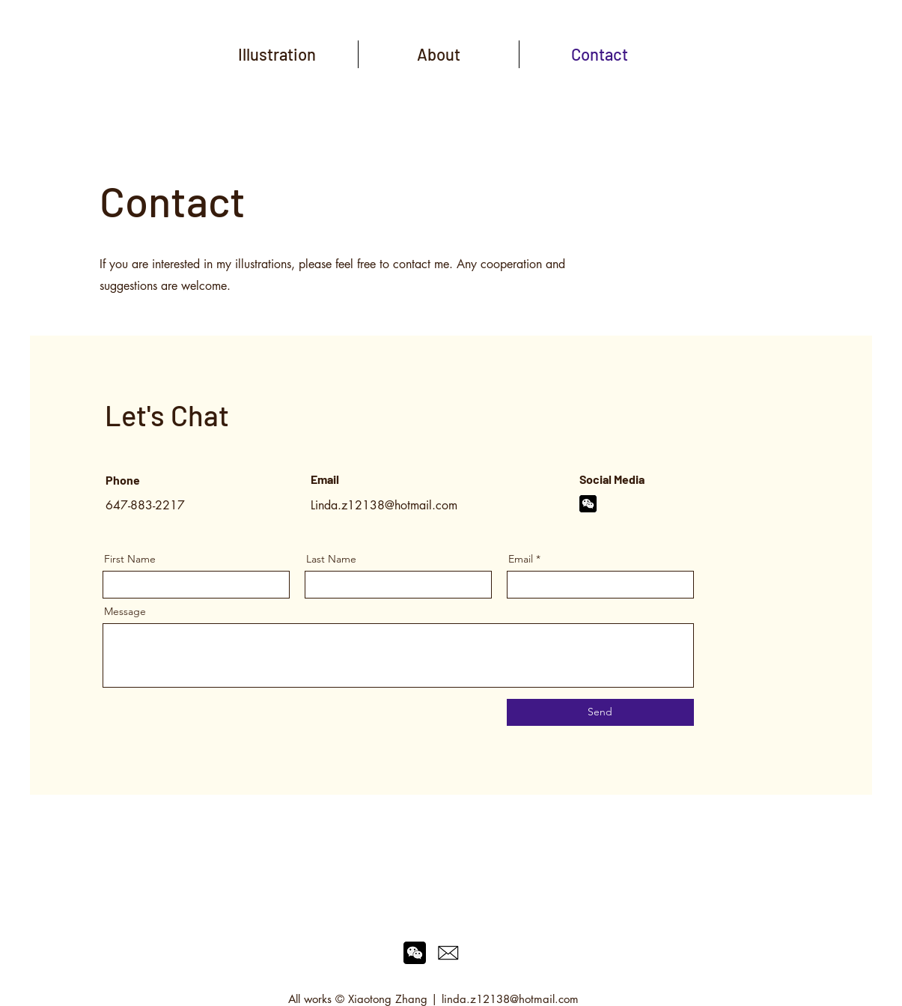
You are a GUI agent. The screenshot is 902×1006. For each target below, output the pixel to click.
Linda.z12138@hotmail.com (384, 505)
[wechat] (588, 503)
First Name (130, 559)
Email (520, 559)
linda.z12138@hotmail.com (510, 999)
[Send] (600, 712)
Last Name (331, 559)
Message (125, 611)
